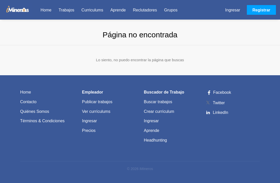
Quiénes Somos (34, 111)
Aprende (151, 130)
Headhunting (155, 140)
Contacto (28, 102)
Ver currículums (96, 111)
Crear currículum (159, 111)
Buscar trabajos (158, 102)
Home (25, 92)
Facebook (218, 92)
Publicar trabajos (97, 102)
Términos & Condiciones (42, 121)
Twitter (219, 103)
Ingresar (232, 10)
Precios (89, 130)
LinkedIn (220, 112)
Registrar (261, 10)
